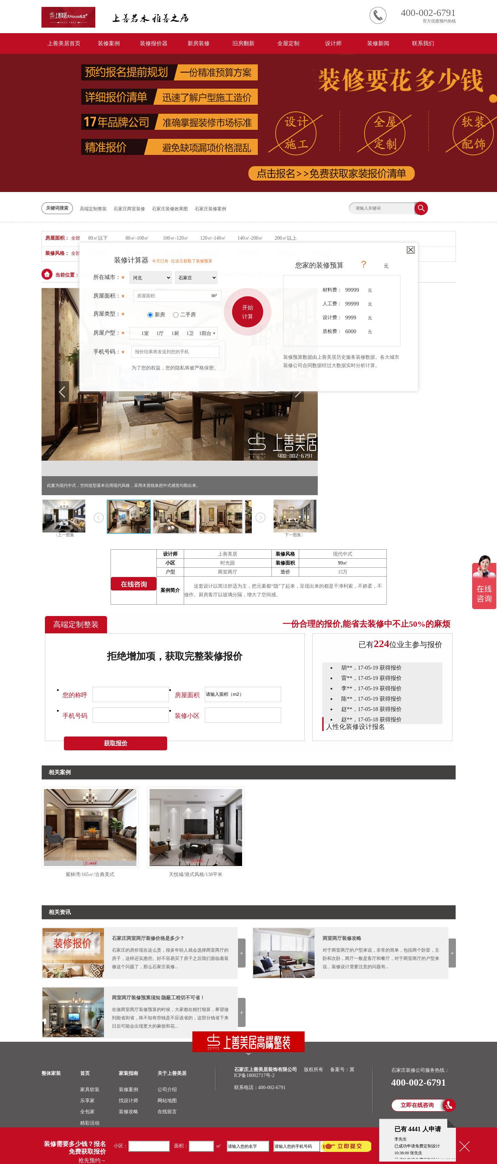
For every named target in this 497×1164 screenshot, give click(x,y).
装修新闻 (378, 43)
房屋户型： (109, 334)
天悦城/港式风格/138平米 (195, 874)
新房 (160, 314)
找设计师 (128, 1100)
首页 (85, 1073)
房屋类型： (109, 315)
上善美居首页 (63, 43)
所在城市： (109, 279)
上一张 (99, 517)
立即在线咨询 (417, 1105)
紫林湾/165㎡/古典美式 (90, 874)
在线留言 (167, 1111)
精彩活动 (89, 1123)
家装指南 (128, 1073)
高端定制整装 (93, 208)
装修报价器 (154, 43)
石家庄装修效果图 (170, 208)
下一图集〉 (295, 534)
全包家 (87, 1111)
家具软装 (89, 1089)
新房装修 (199, 43)
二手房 (188, 314)
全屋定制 (288, 43)
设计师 (333, 43)
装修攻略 (128, 1111)
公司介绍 (167, 1089)
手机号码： (109, 353)
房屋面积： (109, 298)
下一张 (260, 517)
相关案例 (60, 772)
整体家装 (51, 1073)
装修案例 (109, 43)
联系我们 (423, 43)
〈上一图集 (64, 534)
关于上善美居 (172, 1073)
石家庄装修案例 (210, 208)
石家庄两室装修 (129, 208)
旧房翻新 (243, 43)
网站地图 (167, 1100)
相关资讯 (60, 912)
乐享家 (87, 1100)
